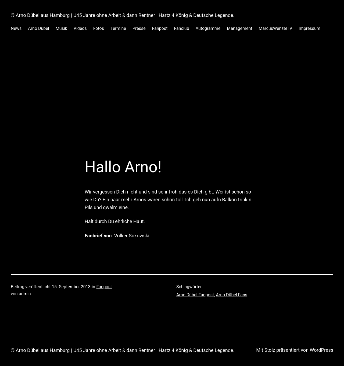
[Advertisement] (172, 100)
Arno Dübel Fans (231, 294)
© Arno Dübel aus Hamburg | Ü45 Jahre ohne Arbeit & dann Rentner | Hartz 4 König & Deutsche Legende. (122, 15)
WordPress (321, 350)
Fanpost (104, 286)
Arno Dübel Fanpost (195, 294)
